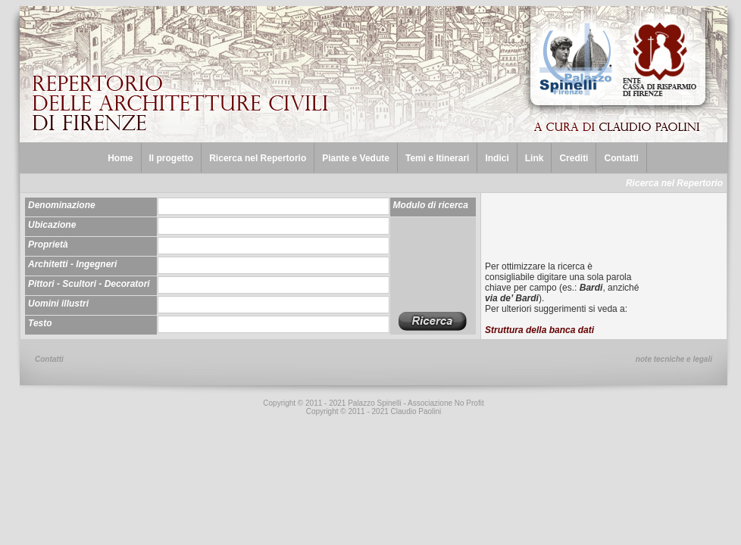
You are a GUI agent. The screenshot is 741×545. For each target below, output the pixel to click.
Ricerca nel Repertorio (257, 158)
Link (534, 158)
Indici (496, 158)
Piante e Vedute (355, 158)
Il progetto (171, 158)
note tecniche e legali (674, 359)
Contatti (621, 158)
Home (120, 158)
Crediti (573, 158)
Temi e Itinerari (437, 158)
